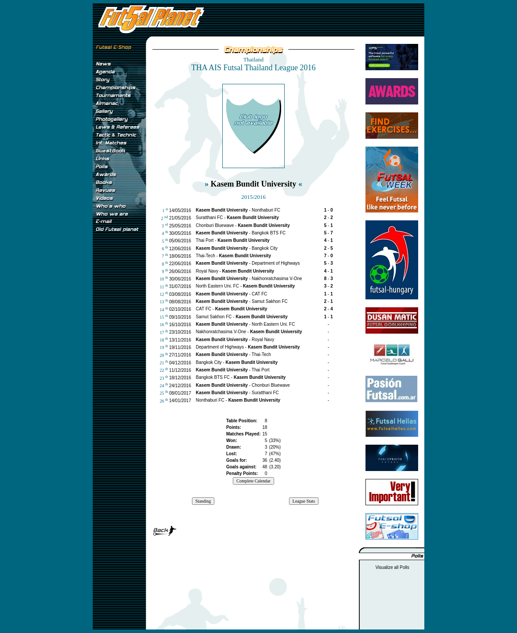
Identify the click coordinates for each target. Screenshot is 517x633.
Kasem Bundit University (253, 184)
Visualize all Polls (392, 567)
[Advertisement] (119, 381)
